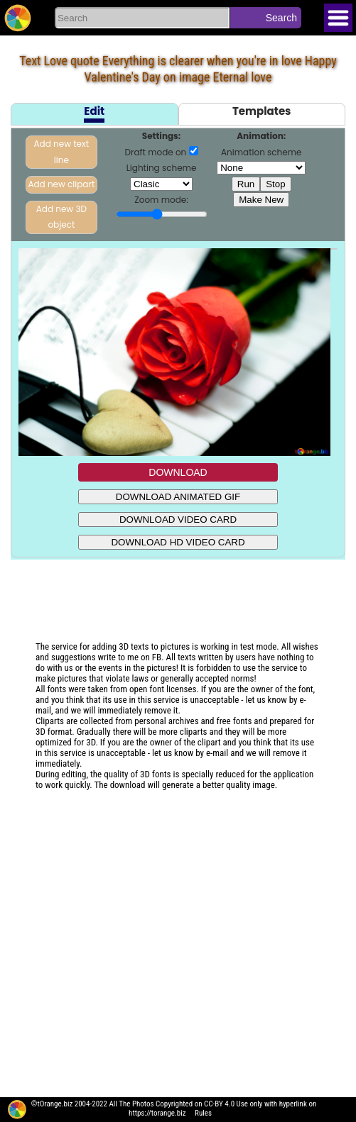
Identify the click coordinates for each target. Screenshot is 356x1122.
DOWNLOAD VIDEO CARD (178, 519)
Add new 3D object (61, 217)
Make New (261, 199)
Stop (275, 184)
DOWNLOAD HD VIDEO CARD (177, 542)
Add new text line (62, 152)
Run (245, 184)
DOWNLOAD (178, 472)
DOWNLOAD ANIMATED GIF (178, 496)
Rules (203, 1113)
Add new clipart (61, 184)
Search (281, 17)
